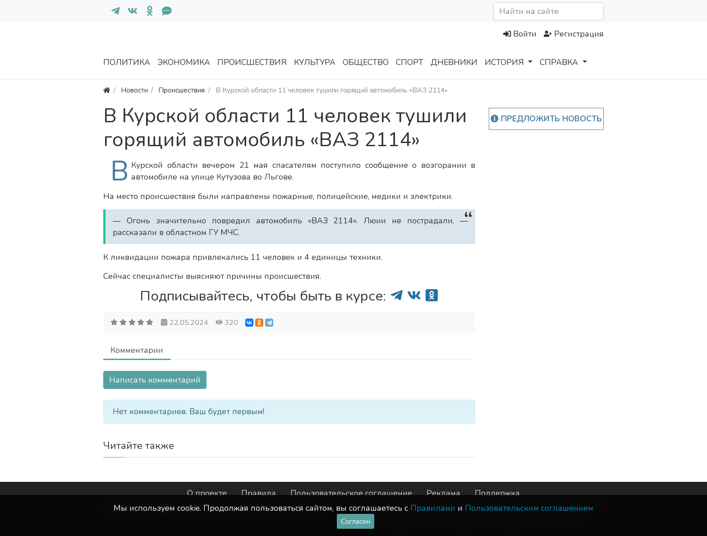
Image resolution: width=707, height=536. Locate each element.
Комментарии (136, 350)
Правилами (432, 508)
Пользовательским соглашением (529, 508)
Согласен (355, 521)
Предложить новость (546, 118)
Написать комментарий (155, 379)
